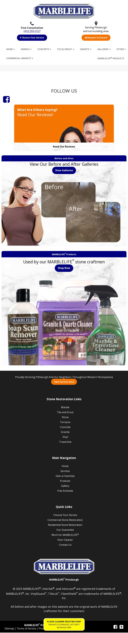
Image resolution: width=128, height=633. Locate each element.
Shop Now (64, 268)
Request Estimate (96, 37)
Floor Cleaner (65, 540)
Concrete (43, 49)
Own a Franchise (65, 476)
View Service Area (64, 382)
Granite (84, 49)
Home (9, 49)
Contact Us (65, 545)
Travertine (65, 442)
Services (65, 471)
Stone (65, 417)
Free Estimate (65, 491)
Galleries (102, 49)
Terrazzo (65, 422)
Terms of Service (27, 629)
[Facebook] (6, 99)
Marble (25, 49)
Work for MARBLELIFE (65, 535)
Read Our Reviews (64, 147)
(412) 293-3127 (32, 31)
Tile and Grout (65, 412)
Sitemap (10, 629)
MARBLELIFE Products (111, 58)
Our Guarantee (65, 530)
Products (65, 481)
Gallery (65, 486)
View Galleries (64, 170)
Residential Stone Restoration (65, 525)
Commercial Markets (18, 58)
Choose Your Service (32, 37)
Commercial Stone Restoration (65, 520)
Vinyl (65, 437)
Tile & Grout (64, 49)
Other (120, 49)
